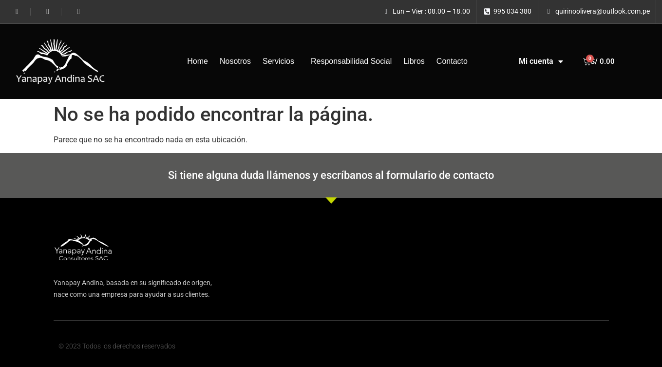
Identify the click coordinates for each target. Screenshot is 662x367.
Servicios (281, 61)
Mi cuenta (541, 61)
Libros (414, 61)
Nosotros (235, 61)
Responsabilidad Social (351, 61)
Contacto (452, 61)
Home (197, 61)
